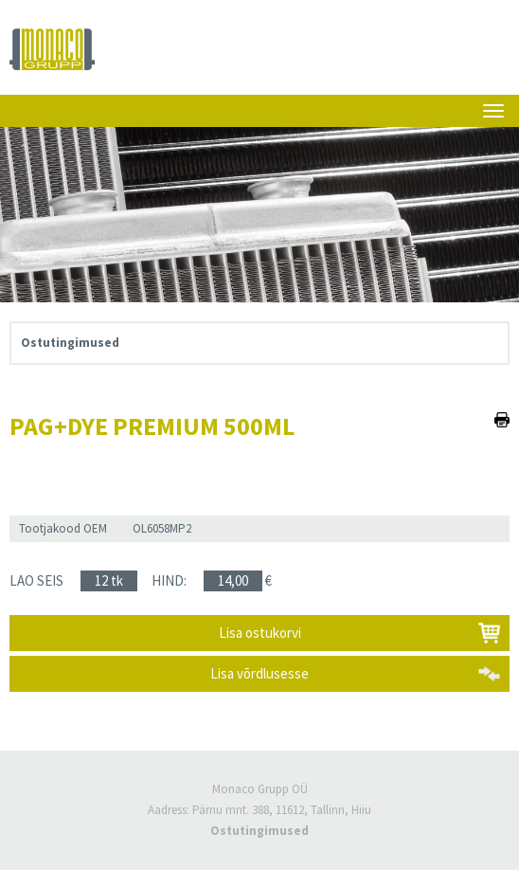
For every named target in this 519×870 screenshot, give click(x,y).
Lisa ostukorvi (260, 633)
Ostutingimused (70, 343)
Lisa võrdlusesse (259, 673)
